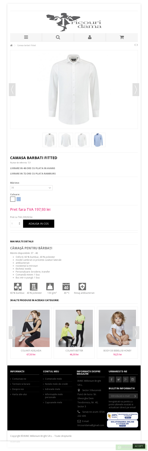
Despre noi (18, 389)
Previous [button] (12, 332)
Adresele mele (52, 389)
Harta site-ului (19, 394)
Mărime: (15, 182)
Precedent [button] (12, 89)
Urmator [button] (135, 89)
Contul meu (51, 371)
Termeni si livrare (21, 384)
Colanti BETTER (74, 350)
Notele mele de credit (56, 384)
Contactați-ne (19, 378)
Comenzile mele (53, 378)
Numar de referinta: (18, 162)
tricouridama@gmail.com (91, 425)
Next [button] (136, 332)
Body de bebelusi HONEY (117, 350)
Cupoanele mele (53, 402)
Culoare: (15, 194)
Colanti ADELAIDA (31, 350)
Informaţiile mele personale (54, 396)
